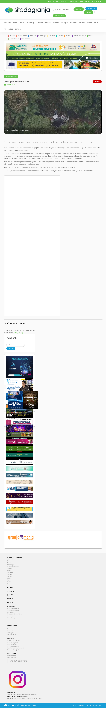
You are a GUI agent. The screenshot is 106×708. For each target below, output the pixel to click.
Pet (5, 29)
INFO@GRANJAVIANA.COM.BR (28, 705)
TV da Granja (14, 39)
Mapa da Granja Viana (14, 650)
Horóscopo (42, 36)
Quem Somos (70, 1)
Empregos (10, 633)
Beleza (15, 23)
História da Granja (79, 36)
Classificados (22, 36)
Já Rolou (60, 36)
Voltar (97, 82)
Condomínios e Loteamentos (16, 648)
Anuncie (88, 12)
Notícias (12, 36)
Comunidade (25, 39)
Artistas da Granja (13, 608)
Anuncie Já (78, 1)
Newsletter (91, 9)
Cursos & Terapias (44, 23)
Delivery (55, 23)
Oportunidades (12, 634)
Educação (64, 23)
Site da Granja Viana (18, 661)
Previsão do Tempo (13, 646)
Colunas (67, 36)
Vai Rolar (52, 36)
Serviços (18, 29)
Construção (31, 23)
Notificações (59, 16)
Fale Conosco (86, 1)
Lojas (96, 23)
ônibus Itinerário (12, 642)
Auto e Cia (7, 23)
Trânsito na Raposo (13, 640)
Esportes (73, 23)
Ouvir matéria (11, 76)
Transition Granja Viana (14, 614)
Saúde (10, 29)
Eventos (82, 23)
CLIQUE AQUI (19, 332)
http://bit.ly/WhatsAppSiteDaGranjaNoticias (28, 698)
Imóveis (89, 23)
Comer (22, 23)
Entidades (10, 612)
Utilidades (32, 36)
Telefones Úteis (12, 644)
